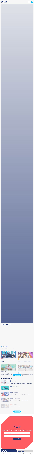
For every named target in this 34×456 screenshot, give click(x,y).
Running (2, 346)
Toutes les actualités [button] (17, 375)
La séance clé (6, 346)
